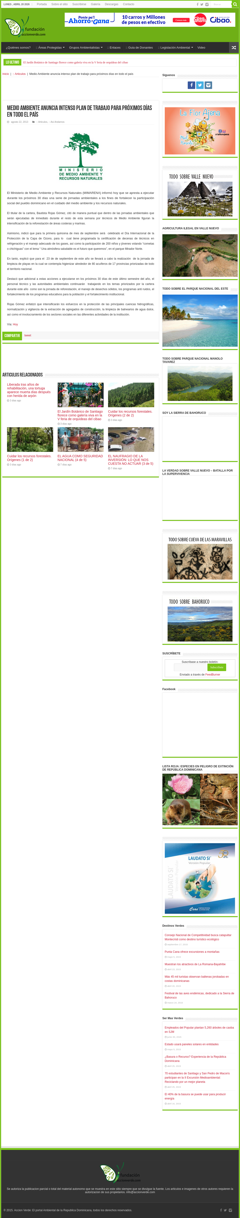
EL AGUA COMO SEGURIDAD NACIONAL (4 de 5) (80, 458)
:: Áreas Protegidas (49, 47)
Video (201, 47)
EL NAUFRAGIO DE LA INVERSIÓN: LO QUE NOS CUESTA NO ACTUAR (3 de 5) (130, 459)
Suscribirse (79, 4)
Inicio (5, 74)
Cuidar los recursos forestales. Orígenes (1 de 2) (29, 458)
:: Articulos (19, 74)
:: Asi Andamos (56, 122)
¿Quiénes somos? (18, 47)
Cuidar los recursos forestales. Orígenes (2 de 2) (130, 413)
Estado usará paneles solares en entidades (192, 1044)
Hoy (15, 324)
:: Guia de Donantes (139, 47)
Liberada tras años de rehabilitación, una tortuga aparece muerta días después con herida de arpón (29, 390)
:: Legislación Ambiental (174, 47)
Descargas (111, 4)
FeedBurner (212, 674)
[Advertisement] (80, 89)
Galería (95, 4)
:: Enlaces (113, 47)
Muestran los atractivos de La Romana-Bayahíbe (195, 964)
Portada (42, 4)
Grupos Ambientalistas (84, 47)
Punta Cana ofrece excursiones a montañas (192, 951)
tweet (27, 335)
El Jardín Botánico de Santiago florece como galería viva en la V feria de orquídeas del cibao (75, 62)
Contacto (128, 4)
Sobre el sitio (59, 4)
